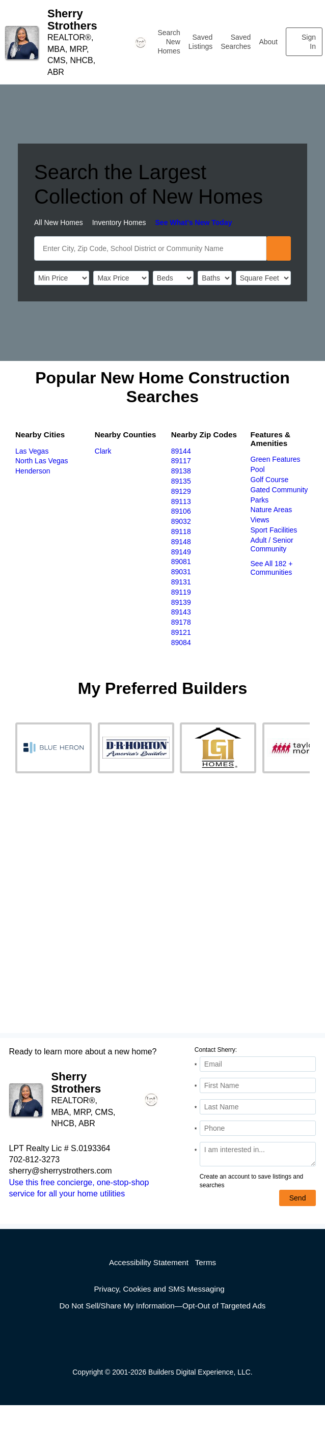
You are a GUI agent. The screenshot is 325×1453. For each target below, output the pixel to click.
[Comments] (258, 1154)
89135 (181, 481)
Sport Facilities (274, 530)
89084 (181, 642)
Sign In (309, 41)
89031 (181, 572)
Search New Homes (168, 42)
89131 (181, 582)
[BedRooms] (173, 278)
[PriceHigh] (120, 278)
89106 (181, 511)
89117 (181, 461)
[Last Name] (258, 1106)
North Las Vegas (41, 461)
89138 (181, 471)
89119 (181, 592)
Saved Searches (236, 41)
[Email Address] (258, 1064)
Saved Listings (200, 41)
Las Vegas (31, 451)
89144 (181, 451)
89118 (181, 531)
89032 (181, 521)
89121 (181, 632)
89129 (181, 491)
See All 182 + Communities (272, 568)
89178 (181, 622)
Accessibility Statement (148, 1262)
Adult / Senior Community (272, 544)
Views (260, 520)
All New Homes (58, 222)
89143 (181, 612)
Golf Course (270, 480)
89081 (181, 561)
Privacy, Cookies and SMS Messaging (159, 1288)
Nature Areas (271, 510)
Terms (205, 1262)
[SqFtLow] (263, 278)
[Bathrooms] (214, 278)
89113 (181, 501)
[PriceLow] (61, 278)
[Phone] (258, 1128)
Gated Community (279, 490)
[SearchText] (150, 248)
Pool (258, 469)
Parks (260, 500)
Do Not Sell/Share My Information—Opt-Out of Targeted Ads (163, 1305)
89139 (181, 602)
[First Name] (258, 1085)
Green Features (276, 459)
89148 (181, 542)
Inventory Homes (119, 222)
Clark (103, 451)
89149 (181, 552)
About (268, 42)
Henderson (32, 471)
